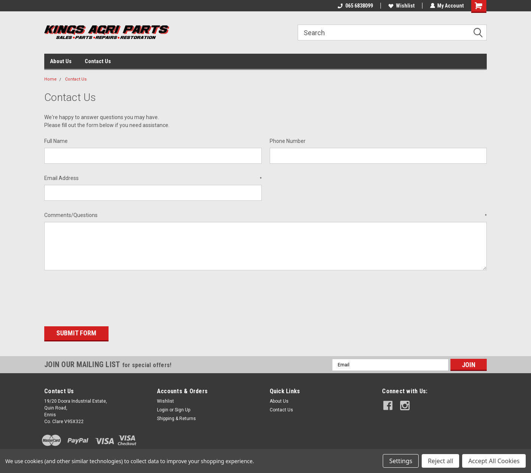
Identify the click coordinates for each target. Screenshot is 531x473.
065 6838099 (355, 6)
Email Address (153, 178)
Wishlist (401, 6)
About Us (60, 61)
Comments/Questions (265, 215)
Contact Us (98, 61)
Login (162, 408)
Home (50, 79)
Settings (400, 461)
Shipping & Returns (176, 417)
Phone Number (288, 141)
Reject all (440, 461)
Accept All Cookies (494, 461)
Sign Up (182, 408)
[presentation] (101, 295)
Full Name (56, 141)
